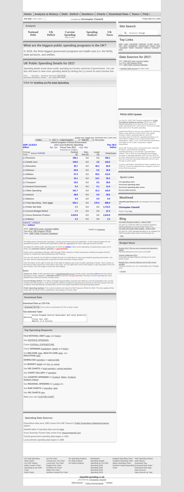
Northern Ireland (41, 387)
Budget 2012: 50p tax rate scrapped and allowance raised (139, 251)
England (58, 384)
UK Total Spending (31, 465)
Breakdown (95, 465)
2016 (129, 46)
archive (123, 274)
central (121, 48)
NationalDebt (33, 33)
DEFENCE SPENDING (39, 346)
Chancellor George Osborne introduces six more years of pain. (138, 260)
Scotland (28, 387)
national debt (55, 366)
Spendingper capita (55, 77)
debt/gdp (144, 44)
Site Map (28, 19)
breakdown (47, 355)
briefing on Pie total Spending (51, 82)
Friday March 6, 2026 (151, 19)
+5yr (86, 147)
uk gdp (152, 44)
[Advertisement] (69, 5)
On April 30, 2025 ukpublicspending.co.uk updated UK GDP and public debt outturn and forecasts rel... (140, 234)
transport (130, 50)
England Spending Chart (123, 465)
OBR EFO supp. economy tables (44, 229)
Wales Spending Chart (122, 470)
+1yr (81, 147)
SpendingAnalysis (92, 33)
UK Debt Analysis (75, 467)
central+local (149, 46)
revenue (101, 230)
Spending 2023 (96, 479)
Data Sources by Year (143, 479)
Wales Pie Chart (53, 476)
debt (57, 396)
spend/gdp (134, 44)
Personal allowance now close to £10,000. (136, 254)
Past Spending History (144, 465)
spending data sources (129, 69)
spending (41, 366)
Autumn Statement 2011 (129, 258)
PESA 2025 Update (131, 114)
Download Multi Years (143, 472)
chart (50, 203)
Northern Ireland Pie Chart (57, 479)
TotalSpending (27, 77)
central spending (67, 375)
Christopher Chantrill (130, 209)
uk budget (135, 48)
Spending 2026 (96, 472)
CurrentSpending (70, 33)
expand (26, 223)
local (128, 48)
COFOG (41, 153)
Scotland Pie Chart (54, 474)
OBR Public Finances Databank (43, 234)
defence (122, 50)
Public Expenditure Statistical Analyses (137, 122)
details (57, 355)
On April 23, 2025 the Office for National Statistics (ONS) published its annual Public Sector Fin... (139, 228)
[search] (139, 33)
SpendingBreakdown (36, 77)
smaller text (77, 138)
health (143, 48)
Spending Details (97, 467)
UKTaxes (109, 33)
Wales (67, 384)
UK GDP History (31, 470)
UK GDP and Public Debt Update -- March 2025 (138, 231)
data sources (131, 192)
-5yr (51, 147)
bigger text (88, 138)
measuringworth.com (75, 438)
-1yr (56, 147)
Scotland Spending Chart (123, 467)
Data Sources (140, 476)
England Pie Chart (53, 472)
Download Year (141, 470)
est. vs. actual (55, 371)
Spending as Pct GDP (99, 470)
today (49, 341)
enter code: (37, 19)
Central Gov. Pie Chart (55, 467)
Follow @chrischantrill (94, 490)
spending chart (129, 184)
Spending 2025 (96, 474)
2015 (138, 50)
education (152, 48)
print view (112, 138)
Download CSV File (32, 310)
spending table (134, 187)
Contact (109, 489)
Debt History (140, 467)
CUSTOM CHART (47, 405)
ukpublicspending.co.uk (68, 275)
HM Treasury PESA (42, 231)
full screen (99, 140)
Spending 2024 (96, 476)
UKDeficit (51, 33)
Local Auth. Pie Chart (55, 470)
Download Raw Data (143, 474)
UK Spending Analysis (77, 465)
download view (100, 138)
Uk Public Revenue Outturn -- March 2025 (136, 224)
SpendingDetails (46, 77)
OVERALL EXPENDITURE (43, 350)
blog (122, 238)
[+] (24, 158)
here (44, 401)
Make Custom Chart (32, 472)
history (60, 341)
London (58, 392)
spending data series (137, 190)
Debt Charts (29, 467)
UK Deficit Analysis (76, 470)
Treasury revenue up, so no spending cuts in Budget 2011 (137, 269)
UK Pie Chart (51, 465)
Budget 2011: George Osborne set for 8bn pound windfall (139, 266)
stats (41, 359)
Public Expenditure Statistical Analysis (96, 428)
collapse (36, 223)
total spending (51, 375)
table (121, 44)
